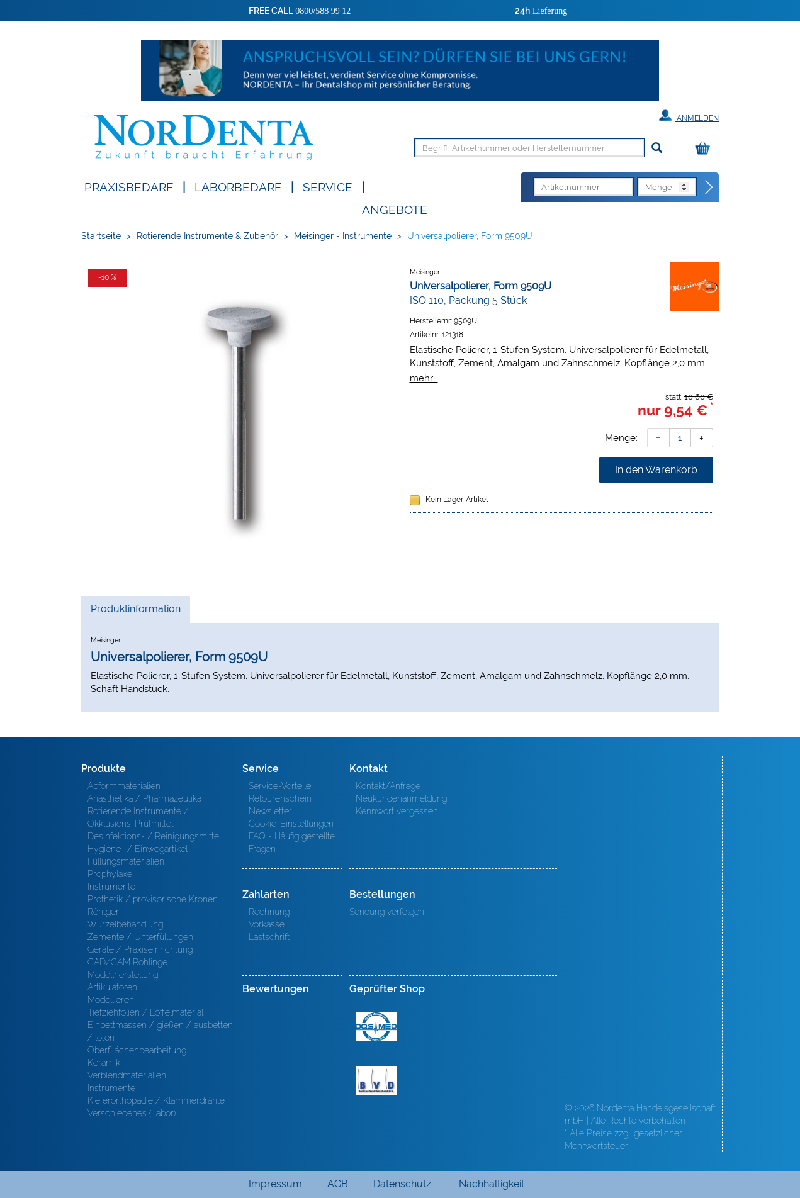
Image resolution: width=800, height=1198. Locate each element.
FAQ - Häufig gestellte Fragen (292, 842)
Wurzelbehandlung (125, 924)
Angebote (394, 209)
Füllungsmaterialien (125, 861)
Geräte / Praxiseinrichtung (140, 949)
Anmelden (689, 116)
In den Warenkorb (656, 470)
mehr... (424, 377)
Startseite (101, 236)
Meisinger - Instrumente (343, 236)
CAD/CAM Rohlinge (127, 962)
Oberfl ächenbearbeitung (136, 1050)
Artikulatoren (112, 987)
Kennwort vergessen (397, 811)
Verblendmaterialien (126, 1075)
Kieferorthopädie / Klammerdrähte (156, 1100)
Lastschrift (269, 937)
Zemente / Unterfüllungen (140, 937)
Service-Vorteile (280, 786)
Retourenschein (280, 798)
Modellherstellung (122, 975)
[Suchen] (657, 148)
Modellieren (110, 1000)
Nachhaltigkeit (491, 1184)
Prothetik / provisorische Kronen (152, 899)
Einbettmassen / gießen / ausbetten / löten (160, 1031)
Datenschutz (402, 1184)
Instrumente (111, 887)
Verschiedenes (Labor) (131, 1113)
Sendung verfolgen (386, 912)
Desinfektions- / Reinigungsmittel (154, 836)
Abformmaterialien (124, 786)
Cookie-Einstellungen (291, 824)
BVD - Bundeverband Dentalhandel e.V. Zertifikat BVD (376, 1080)
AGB (337, 1184)
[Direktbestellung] (709, 187)
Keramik (103, 1063)
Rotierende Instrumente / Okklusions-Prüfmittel (138, 817)
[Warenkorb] (705, 149)
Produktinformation (135, 612)
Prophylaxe (109, 874)
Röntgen (104, 912)
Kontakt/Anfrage (388, 786)
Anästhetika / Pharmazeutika (144, 798)
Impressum (275, 1184)
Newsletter (270, 811)
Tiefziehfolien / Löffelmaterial (145, 1012)
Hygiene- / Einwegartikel (137, 849)
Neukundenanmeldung (401, 798)
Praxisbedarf (128, 186)
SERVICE (327, 186)
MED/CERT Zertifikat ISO (376, 1026)
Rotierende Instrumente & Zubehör (207, 236)
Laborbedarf (237, 186)
